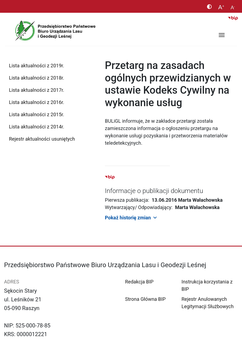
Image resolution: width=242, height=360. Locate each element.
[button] (171, 218)
